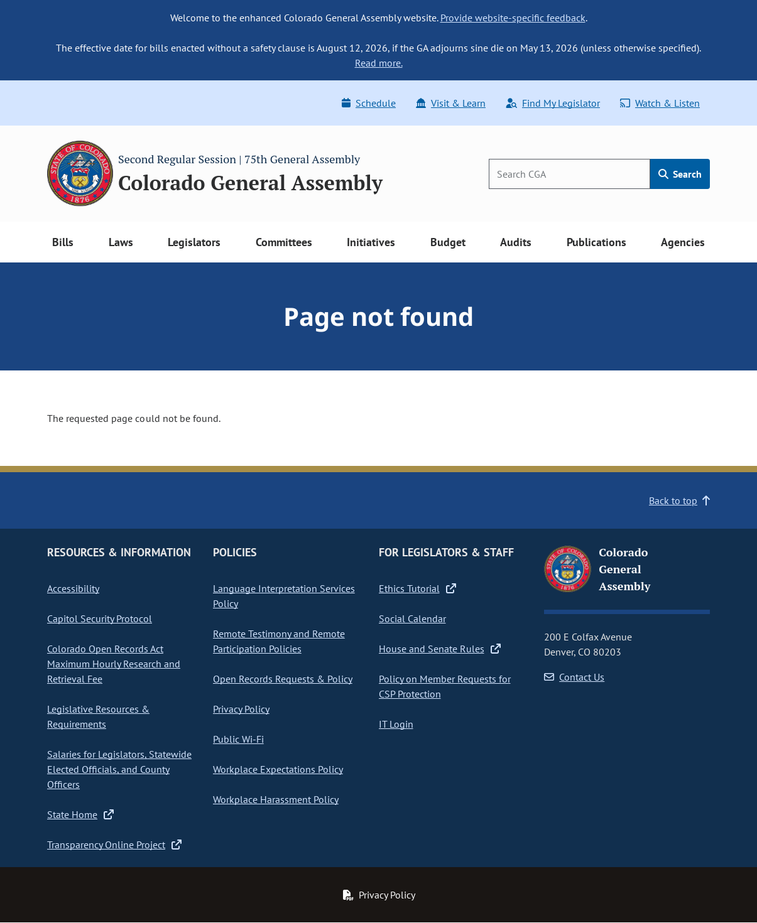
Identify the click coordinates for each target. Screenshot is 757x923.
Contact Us (574, 676)
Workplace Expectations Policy (278, 769)
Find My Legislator (553, 103)
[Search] (569, 174)
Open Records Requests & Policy (282, 678)
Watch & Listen (660, 103)
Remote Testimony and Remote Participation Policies (279, 641)
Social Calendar (412, 618)
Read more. (379, 63)
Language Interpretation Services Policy (284, 596)
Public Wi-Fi (238, 739)
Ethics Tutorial (417, 588)
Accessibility (73, 588)
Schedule (369, 103)
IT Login (396, 724)
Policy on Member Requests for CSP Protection (445, 686)
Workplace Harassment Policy (276, 799)
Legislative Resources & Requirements (98, 716)
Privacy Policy (241, 709)
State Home (80, 814)
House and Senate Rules (440, 648)
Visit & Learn (451, 103)
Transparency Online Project (114, 844)
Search (680, 174)
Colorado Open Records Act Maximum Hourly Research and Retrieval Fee (113, 663)
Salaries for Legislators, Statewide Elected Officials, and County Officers (119, 769)
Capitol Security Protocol (99, 618)
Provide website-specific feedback (512, 17)
